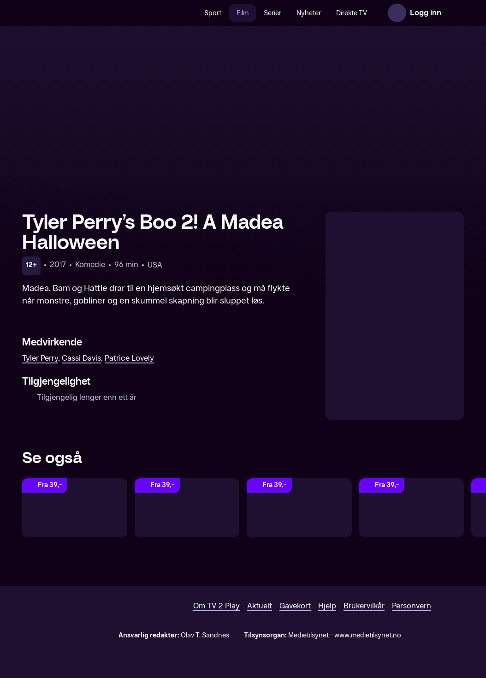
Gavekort (295, 605)
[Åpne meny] (454, 13)
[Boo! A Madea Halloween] (299, 507)
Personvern (411, 605)
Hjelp (327, 605)
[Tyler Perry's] (74, 507)
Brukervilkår (364, 605)
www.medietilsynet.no (367, 635)
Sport (212, 13)
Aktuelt (259, 605)
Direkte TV (351, 13)
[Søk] (187, 13)
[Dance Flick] (411, 507)
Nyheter (308, 13)
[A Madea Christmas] (187, 507)
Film (243, 13)
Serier (272, 13)
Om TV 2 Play (216, 605)
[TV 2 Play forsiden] (91, 13)
